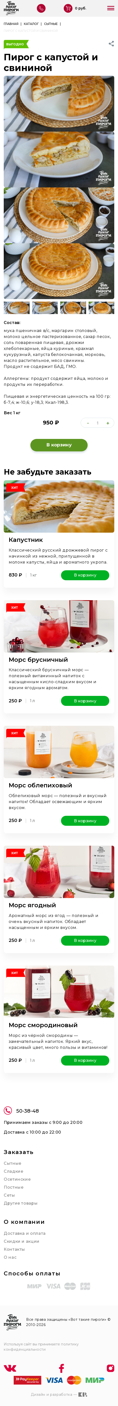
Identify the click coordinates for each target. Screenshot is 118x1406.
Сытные (12, 1163)
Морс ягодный (32, 905)
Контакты (14, 1249)
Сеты (9, 1195)
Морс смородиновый (43, 1025)
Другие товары (21, 1203)
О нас (10, 1257)
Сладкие (13, 1171)
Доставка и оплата (25, 1233)
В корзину (59, 445)
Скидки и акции (22, 1241)
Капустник (26, 539)
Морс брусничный (38, 659)
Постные (13, 1187)
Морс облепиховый (40, 785)
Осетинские (17, 1179)
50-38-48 (21, 1111)
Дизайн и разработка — (59, 1394)
